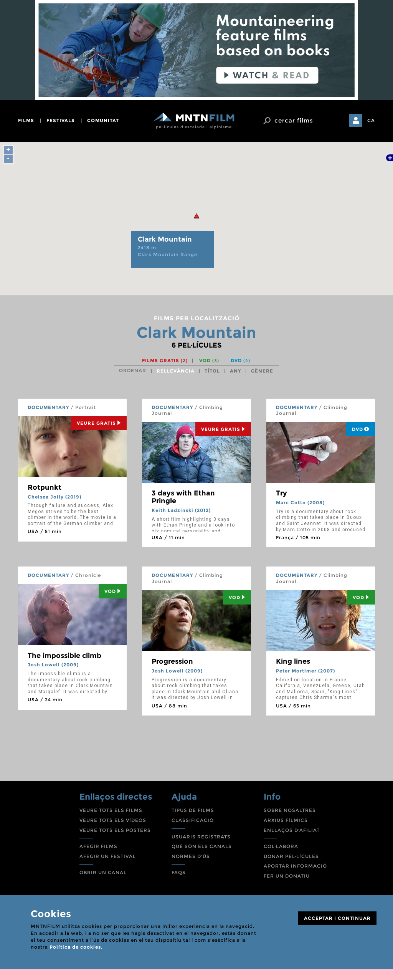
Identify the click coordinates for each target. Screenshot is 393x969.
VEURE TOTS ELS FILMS (110, 810)
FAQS (179, 872)
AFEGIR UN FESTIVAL (107, 856)
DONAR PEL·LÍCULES (291, 856)
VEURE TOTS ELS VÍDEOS (112, 820)
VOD (209, 360)
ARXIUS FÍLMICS (286, 820)
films (26, 120)
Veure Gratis (99, 423)
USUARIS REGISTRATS (201, 837)
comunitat (103, 120)
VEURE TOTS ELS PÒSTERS (115, 830)
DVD (240, 360)
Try (281, 493)
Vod (112, 591)
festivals (60, 120)
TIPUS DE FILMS (193, 810)
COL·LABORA (281, 846)
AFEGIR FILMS (98, 846)
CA (371, 120)
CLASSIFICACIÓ (193, 820)
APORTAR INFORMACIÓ (295, 866)
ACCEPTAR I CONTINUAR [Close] (337, 918)
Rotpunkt (44, 487)
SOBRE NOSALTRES (290, 810)
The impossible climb (64, 655)
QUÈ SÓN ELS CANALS (202, 846)
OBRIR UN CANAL (103, 872)
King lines (293, 661)
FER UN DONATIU (287, 876)
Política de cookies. (76, 947)
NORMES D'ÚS (191, 856)
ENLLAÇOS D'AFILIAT (292, 830)
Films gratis (165, 360)
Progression (172, 661)
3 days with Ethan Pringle (183, 497)
